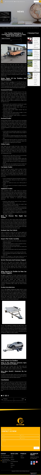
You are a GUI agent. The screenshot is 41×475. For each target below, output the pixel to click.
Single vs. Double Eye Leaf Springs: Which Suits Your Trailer (36, 55)
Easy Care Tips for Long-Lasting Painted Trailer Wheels (36, 79)
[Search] (40, 1)
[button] (20, 38)
